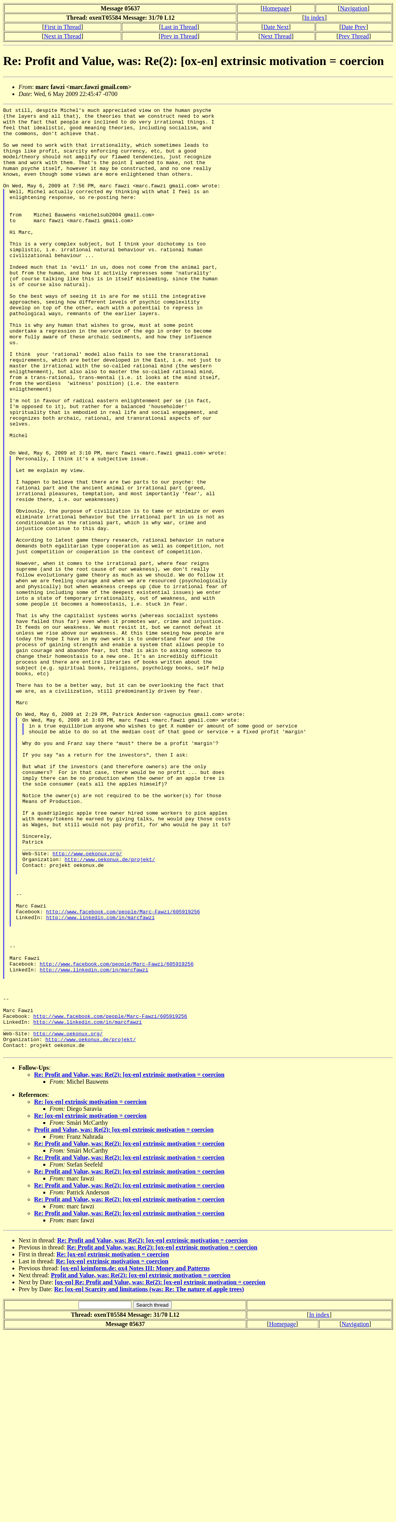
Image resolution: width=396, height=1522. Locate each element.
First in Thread (62, 27)
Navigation (353, 8)
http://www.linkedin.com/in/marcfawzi (100, 1079)
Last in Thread (179, 27)
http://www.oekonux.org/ (87, 1003)
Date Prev (353, 27)
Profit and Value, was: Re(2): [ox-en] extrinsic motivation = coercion (123, 1319)
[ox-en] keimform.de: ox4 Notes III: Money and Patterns (135, 1457)
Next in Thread (63, 36)
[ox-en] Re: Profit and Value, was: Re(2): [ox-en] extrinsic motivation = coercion (160, 1471)
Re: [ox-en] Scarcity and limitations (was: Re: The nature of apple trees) (149, 1478)
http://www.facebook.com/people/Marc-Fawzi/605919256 (123, 1072)
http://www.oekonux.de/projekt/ (110, 1010)
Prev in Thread (179, 36)
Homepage (276, 8)
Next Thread (276, 36)
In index (314, 17)
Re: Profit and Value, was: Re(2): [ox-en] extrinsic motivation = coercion (129, 1264)
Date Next (275, 27)
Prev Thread (353, 36)
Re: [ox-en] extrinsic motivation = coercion (90, 1291)
